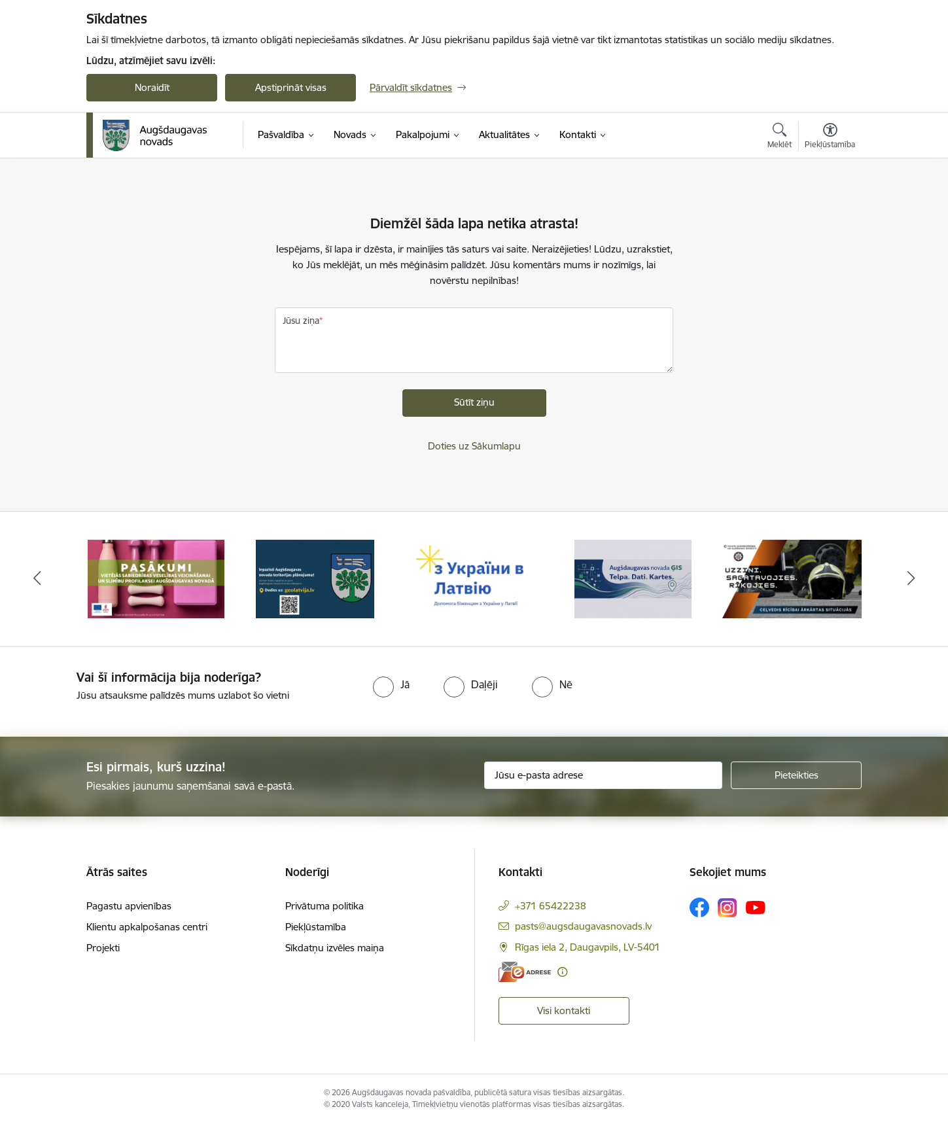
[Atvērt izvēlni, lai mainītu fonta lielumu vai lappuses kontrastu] (830, 137)
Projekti (103, 947)
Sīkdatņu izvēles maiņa (334, 947)
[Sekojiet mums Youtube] (755, 907)
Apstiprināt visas (290, 87)
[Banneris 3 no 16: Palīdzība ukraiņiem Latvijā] (474, 578)
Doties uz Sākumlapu (474, 446)
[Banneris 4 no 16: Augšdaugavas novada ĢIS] (633, 578)
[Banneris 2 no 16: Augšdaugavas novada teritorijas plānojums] (315, 578)
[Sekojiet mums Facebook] (699, 907)
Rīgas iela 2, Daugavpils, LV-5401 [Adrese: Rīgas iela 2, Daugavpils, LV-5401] (587, 947)
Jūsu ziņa (301, 320)
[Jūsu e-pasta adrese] (603, 775)
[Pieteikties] (796, 775)
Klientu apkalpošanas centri (146, 927)
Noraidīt (152, 87)
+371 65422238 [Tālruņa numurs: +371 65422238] (550, 906)
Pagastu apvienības (128, 906)
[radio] (391, 684)
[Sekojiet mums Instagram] (727, 907)
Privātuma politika (324, 906)
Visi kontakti (563, 1010)
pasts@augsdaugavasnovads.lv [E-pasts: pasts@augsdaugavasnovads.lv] (583, 926)
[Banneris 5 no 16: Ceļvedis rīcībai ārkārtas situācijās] (792, 578)
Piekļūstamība (315, 927)
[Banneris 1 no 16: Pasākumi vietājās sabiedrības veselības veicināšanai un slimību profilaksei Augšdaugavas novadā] (156, 578)
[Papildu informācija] (562, 972)
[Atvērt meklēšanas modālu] (779, 137)
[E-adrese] (525, 972)
